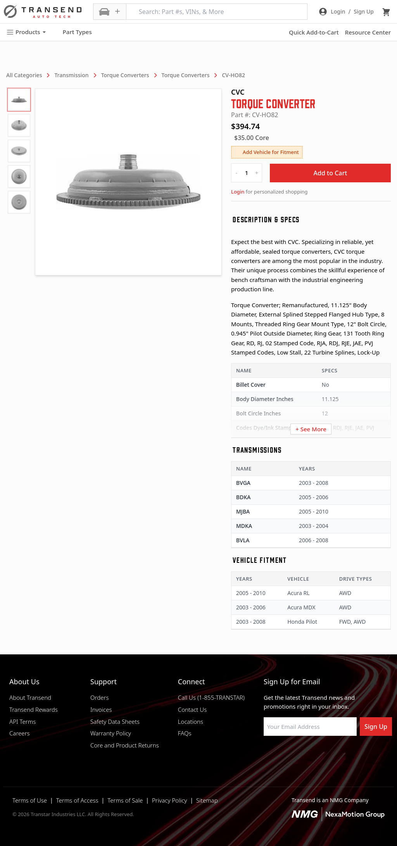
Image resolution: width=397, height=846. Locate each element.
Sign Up (375, 726)
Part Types (73, 32)
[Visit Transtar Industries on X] (325, 754)
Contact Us (192, 709)
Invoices (101, 709)
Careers (19, 733)
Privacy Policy (169, 800)
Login (237, 191)
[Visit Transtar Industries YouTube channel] (345, 754)
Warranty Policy (110, 733)
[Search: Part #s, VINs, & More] (216, 11)
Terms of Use (29, 800)
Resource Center (368, 32)
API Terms (22, 721)
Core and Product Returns (124, 745)
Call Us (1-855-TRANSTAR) (211, 697)
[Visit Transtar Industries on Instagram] (306, 754)
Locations (190, 721)
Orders (99, 697)
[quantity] (246, 172)
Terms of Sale (125, 800)
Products (26, 32)
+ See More (310, 429)
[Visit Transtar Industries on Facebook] (267, 754)
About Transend (30, 697)
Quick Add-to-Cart (313, 32)
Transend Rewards (33, 709)
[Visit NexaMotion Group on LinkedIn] (286, 754)
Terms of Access (77, 800)
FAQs (185, 733)
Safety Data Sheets (115, 721)
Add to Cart (330, 173)
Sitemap (207, 800)
